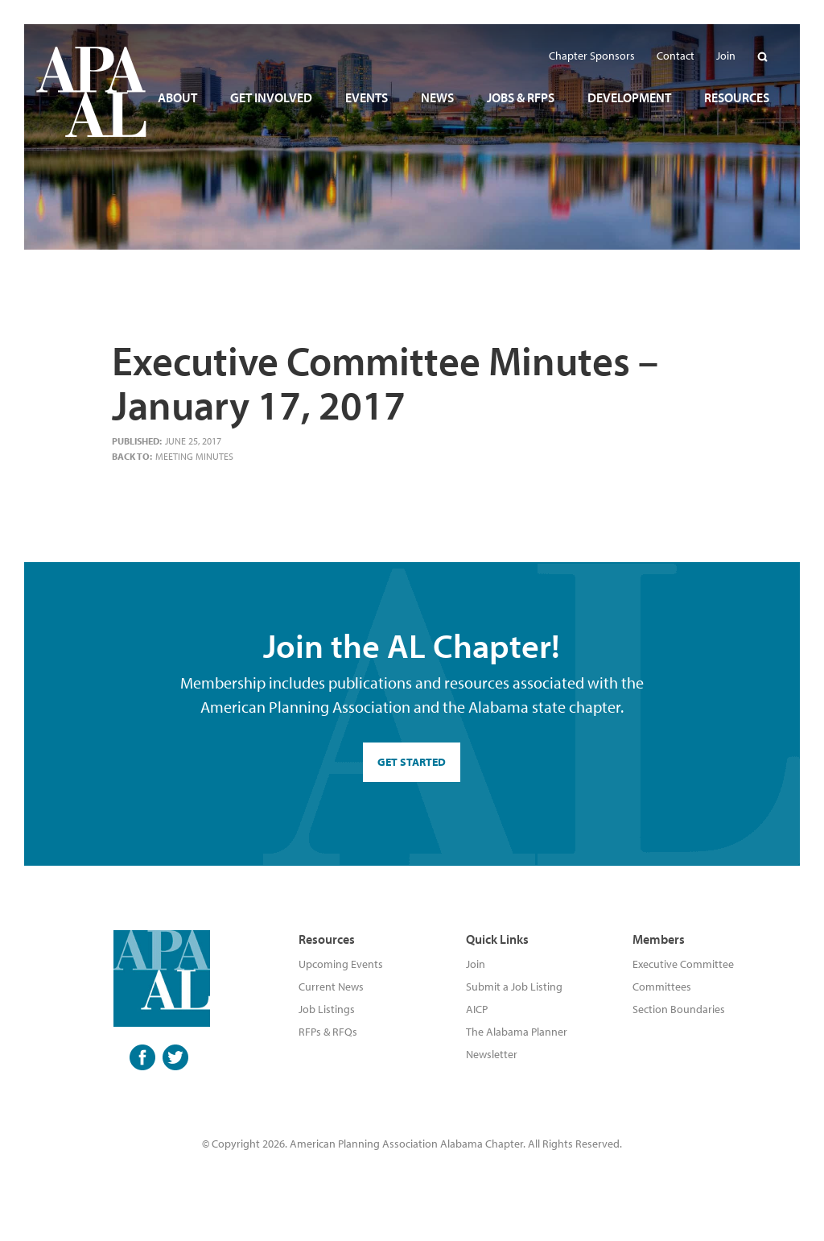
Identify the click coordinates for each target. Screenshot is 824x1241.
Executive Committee (683, 964)
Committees (661, 986)
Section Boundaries (678, 1009)
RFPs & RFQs (328, 1031)
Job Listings (327, 1009)
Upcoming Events (341, 964)
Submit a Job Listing (514, 986)
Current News (331, 986)
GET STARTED (411, 762)
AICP (477, 1009)
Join (475, 964)
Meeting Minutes (194, 456)
